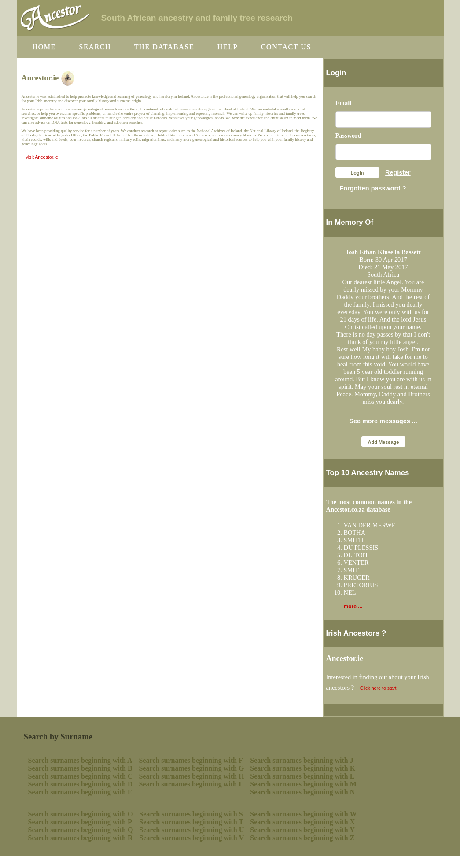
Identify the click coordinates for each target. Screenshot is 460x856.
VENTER (356, 562)
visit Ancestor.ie (42, 157)
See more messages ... (383, 420)
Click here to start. (379, 688)
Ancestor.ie (345, 658)
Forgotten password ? (373, 188)
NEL (350, 592)
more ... (353, 607)
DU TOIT (356, 555)
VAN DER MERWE (370, 525)
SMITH (354, 540)
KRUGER (357, 577)
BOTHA (355, 532)
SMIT (351, 570)
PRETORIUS (361, 585)
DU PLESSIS (361, 547)
